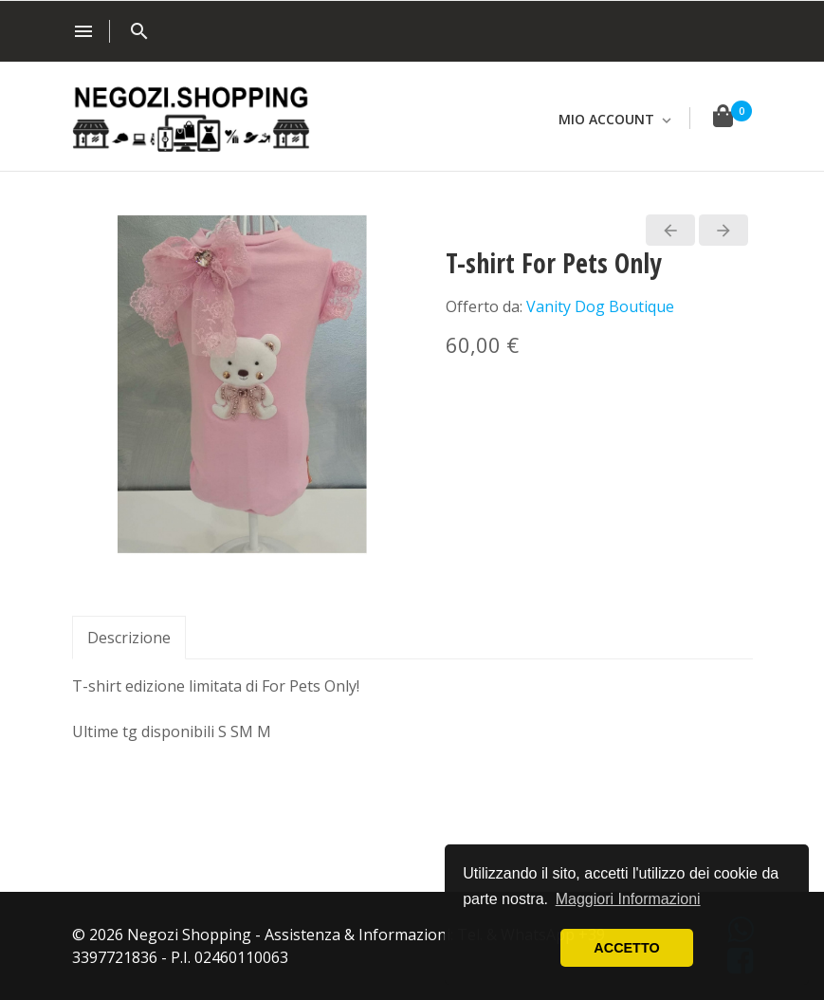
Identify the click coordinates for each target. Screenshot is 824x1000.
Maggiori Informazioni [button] (628, 899)
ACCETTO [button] (626, 947)
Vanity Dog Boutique (600, 306)
